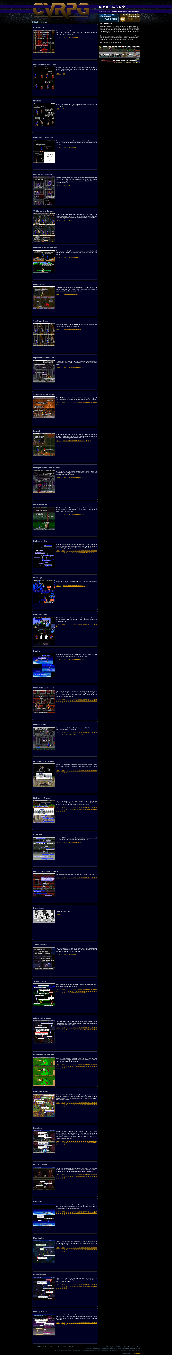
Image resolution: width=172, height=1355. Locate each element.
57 (78, 993)
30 (66, 552)
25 (56, 404)
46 (56, 702)
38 (82, 552)
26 (58, 404)
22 (92, 402)
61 (86, 993)
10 (67, 37)
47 (58, 702)
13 (73, 37)
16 (79, 329)
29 (64, 552)
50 (64, 811)
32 (70, 552)
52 (68, 993)
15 (77, 37)
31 (68, 552)
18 (82, 367)
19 (86, 402)
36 (78, 552)
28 (62, 552)
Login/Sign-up (133, 11)
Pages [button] (114, 11)
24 (96, 402)
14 (75, 37)
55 (74, 993)
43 (91, 552)
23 (94, 402)
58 (80, 993)
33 (72, 552)
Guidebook (122, 11)
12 (71, 37)
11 (69, 37)
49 (62, 702)
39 (84, 552)
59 (82, 993)
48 (60, 702)
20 (88, 402)
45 (96, 701)
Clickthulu (137, 1353)
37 (80, 552)
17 (81, 329)
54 (72, 993)
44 (93, 552)
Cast (109, 11)
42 (89, 552)
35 (76, 552)
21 (90, 402)
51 (66, 993)
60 (84, 993)
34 (74, 552)
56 (76, 993)
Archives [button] (102, 11)
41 (88, 552)
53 (70, 993)
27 (60, 552)
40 (86, 552)
